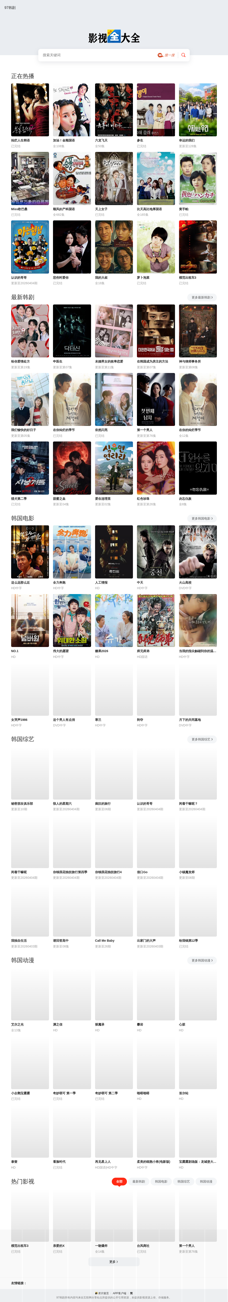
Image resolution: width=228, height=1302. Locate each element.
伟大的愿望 (61, 651)
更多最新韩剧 (202, 297)
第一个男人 (145, 430)
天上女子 (101, 209)
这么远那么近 (20, 582)
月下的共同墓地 (190, 720)
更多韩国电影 (202, 518)
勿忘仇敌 (185, 498)
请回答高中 (61, 940)
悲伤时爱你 (61, 277)
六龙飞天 (101, 140)
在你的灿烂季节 (190, 430)
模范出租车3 (187, 277)
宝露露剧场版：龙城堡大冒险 (198, 1161)
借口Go (142, 872)
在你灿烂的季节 (64, 430)
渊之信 (57, 1024)
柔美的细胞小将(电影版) (153, 1161)
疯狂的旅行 (103, 803)
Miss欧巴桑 (19, 209)
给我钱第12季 (188, 940)
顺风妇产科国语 (64, 209)
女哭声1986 (19, 720)
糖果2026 (101, 651)
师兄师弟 (143, 651)
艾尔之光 (17, 1024)
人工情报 (101, 582)
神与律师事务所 (190, 361)
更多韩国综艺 (202, 739)
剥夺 (140, 720)
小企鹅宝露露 (20, 1093)
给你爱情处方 (20, 361)
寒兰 (98, 720)
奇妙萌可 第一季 (64, 1093)
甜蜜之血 (59, 498)
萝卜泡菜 (143, 277)
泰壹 (14, 1161)
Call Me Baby (104, 940)
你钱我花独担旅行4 (108, 872)
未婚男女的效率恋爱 (109, 361)
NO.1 (14, 651)
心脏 (182, 1024)
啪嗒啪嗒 (143, 1093)
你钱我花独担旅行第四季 (70, 872)
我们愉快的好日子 (23, 430)
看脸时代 (59, 1161)
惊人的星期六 (62, 803)
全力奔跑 (59, 582)
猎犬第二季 (19, 498)
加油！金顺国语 (64, 140)
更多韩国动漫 (202, 960)
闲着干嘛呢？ (188, 803)
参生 (140, 140)
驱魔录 (99, 1024)
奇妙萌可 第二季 (106, 1093)
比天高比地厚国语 (149, 209)
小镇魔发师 (187, 872)
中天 (140, 582)
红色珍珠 (143, 498)
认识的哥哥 (19, 277)
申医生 (57, 361)
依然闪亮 (101, 430)
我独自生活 (19, 940)
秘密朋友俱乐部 (22, 803)
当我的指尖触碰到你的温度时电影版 (198, 651)
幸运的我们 (187, 140)
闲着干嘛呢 (19, 872)
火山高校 (185, 582)
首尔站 (183, 1093)
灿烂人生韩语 (20, 140)
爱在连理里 (103, 498)
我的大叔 (101, 277)
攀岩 (140, 1024)
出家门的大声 (146, 940)
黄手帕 (183, 209)
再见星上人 (103, 1161)
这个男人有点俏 (64, 720)
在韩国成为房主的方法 (152, 361)
